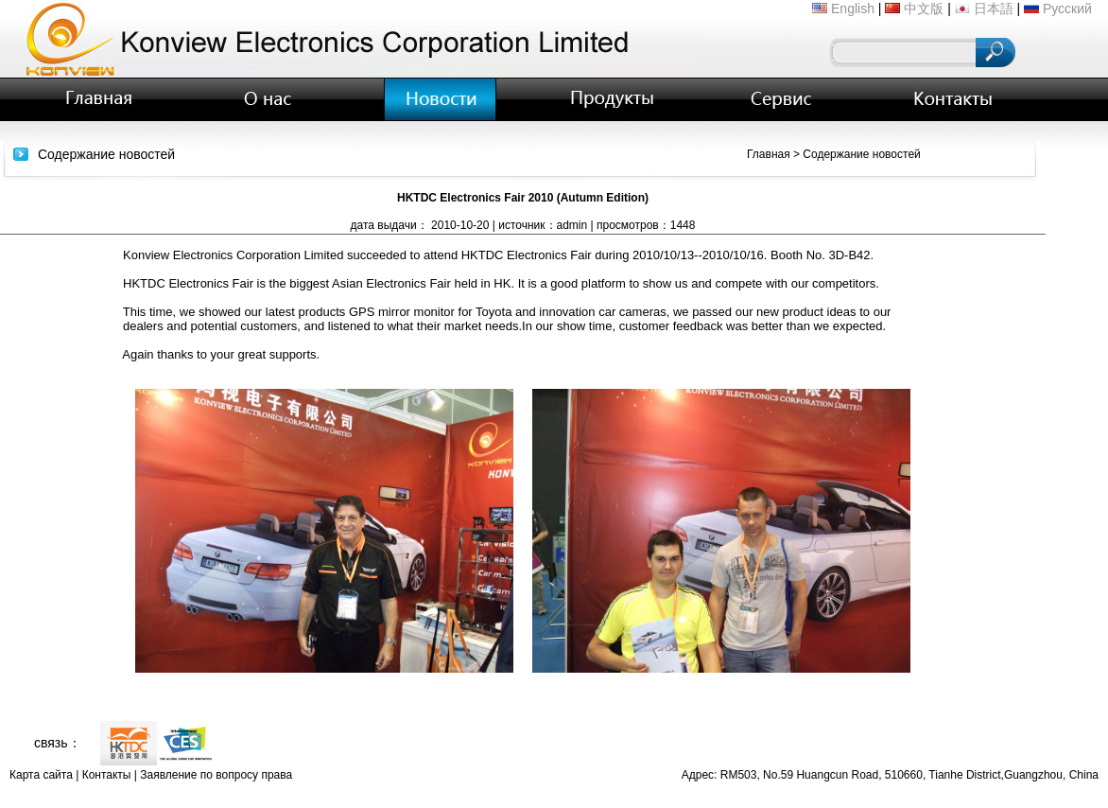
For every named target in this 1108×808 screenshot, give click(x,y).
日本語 (993, 8)
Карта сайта (41, 775)
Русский (1067, 8)
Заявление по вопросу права (216, 775)
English (852, 8)
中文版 (924, 8)
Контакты (106, 775)
